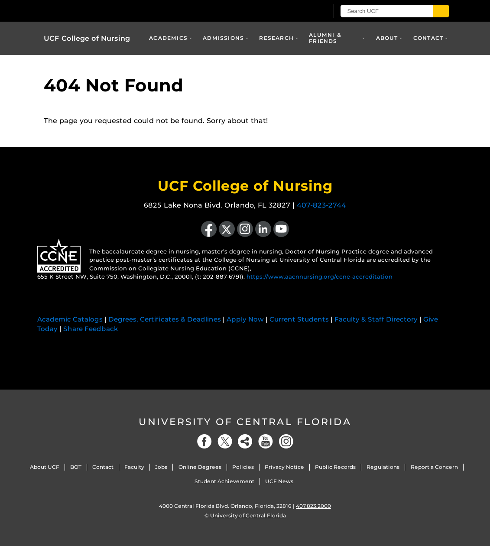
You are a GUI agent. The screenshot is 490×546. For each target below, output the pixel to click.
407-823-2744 (321, 205)
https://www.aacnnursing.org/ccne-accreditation (320, 276)
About (387, 38)
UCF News (279, 481)
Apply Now (245, 319)
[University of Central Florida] (106, 10)
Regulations (383, 467)
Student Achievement (224, 481)
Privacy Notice (284, 467)
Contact (428, 38)
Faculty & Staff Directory (376, 319)
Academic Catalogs (70, 319)
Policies (243, 467)
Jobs (161, 467)
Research (276, 38)
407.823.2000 (313, 506)
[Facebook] (204, 441)
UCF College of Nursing (87, 38)
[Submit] (441, 11)
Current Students (299, 319)
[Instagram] (286, 441)
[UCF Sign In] (300, 11)
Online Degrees (199, 467)
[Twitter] (224, 441)
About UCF (44, 467)
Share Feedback (90, 329)
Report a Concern (434, 467)
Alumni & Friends (325, 38)
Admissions (223, 38)
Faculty (134, 467)
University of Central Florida (245, 422)
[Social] (245, 441)
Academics (168, 38)
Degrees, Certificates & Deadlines (164, 319)
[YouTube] (265, 441)
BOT (75, 467)
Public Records (335, 467)
